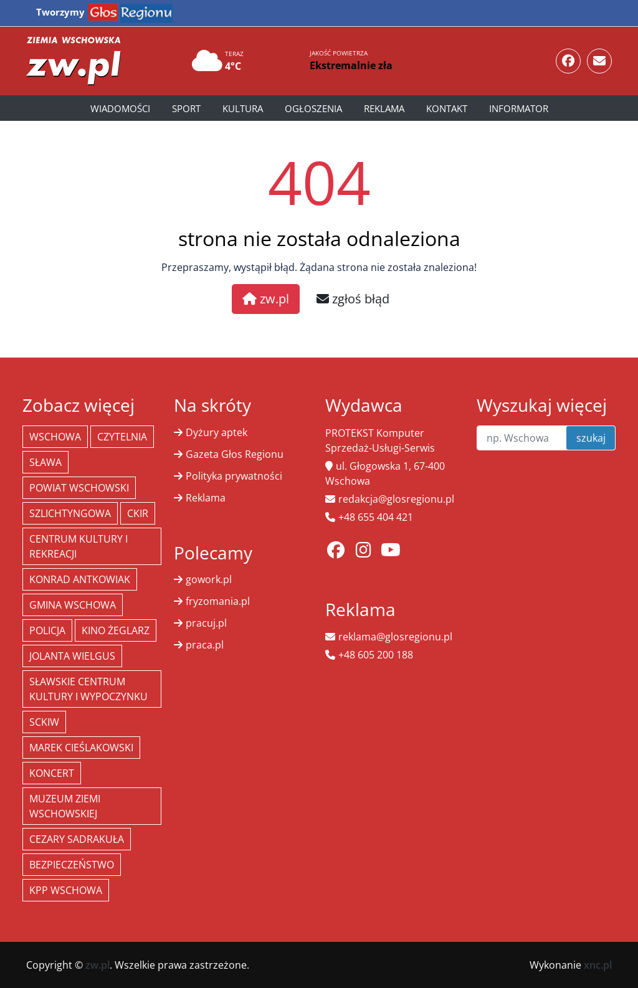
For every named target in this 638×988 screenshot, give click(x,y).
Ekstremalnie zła (351, 65)
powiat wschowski (79, 488)
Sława (45, 462)
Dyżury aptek (216, 432)
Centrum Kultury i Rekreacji (78, 546)
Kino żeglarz (116, 630)
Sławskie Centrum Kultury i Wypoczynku (88, 689)
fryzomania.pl (218, 601)
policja (47, 630)
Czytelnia (122, 437)
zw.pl (265, 298)
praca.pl (205, 645)
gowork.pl (209, 579)
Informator (518, 108)
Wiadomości (120, 108)
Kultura (242, 108)
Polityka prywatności (234, 476)
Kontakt (446, 108)
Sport (186, 108)
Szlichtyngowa (70, 513)
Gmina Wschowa (72, 605)
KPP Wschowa (65, 890)
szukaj (591, 438)
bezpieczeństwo (71, 865)
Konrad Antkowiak (79, 579)
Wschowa (55, 437)
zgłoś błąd (353, 298)
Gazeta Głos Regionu (234, 454)
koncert (51, 773)
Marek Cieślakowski (81, 747)
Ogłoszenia (313, 108)
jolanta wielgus (72, 656)
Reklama (384, 108)
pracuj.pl (206, 623)
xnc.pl (598, 965)
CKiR (137, 513)
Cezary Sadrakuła (76, 839)
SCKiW (44, 722)
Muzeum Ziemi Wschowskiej (64, 806)
